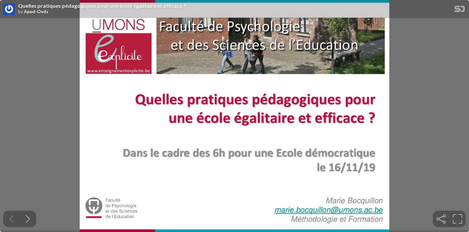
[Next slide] (28, 219)
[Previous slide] (11, 219)
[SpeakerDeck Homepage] (459, 10)
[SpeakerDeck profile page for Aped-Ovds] (9, 9)
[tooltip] (441, 219)
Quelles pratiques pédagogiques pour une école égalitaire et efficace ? (102, 5)
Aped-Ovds (36, 11)
